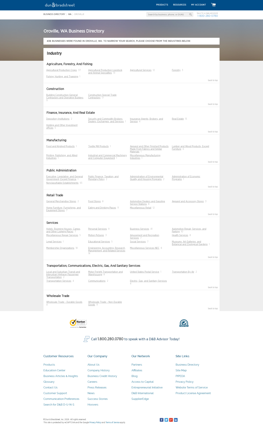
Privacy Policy (185, 381)
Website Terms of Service (192, 387)
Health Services (180, 235)
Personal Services (97, 229)
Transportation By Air (183, 272)
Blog (135, 376)
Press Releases (97, 387)
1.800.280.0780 (110, 339)
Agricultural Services (140, 70)
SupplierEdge (140, 398)
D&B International (143, 393)
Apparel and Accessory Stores (188, 201)
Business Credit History (102, 376)
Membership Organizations (60, 248)
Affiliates (137, 370)
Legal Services (54, 242)
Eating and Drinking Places (102, 208)
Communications (97, 281)
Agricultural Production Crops (61, 70)
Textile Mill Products (98, 146)
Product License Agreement (193, 393)
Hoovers (93, 404)
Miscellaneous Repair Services (62, 235)
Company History (99, 370)
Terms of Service (112, 422)
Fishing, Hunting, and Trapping (62, 77)
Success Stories (98, 398)
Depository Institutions (57, 119)
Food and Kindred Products (60, 146)
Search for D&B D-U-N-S (58, 404)
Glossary (49, 381)
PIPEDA (180, 376)
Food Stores (94, 201)
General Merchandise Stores (61, 201)
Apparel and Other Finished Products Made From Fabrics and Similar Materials (149, 149)
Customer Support (55, 393)
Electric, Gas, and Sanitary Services (148, 281)
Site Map (181, 370)
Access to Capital (143, 381)
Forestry (176, 70)
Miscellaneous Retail (140, 208)
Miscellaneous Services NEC (144, 248)
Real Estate (178, 119)
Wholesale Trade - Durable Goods (64, 302)
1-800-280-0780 (207, 15)
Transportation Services (58, 281)
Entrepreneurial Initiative (147, 387)
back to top (213, 80)
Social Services (138, 242)
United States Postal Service (144, 272)
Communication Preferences (61, 398)
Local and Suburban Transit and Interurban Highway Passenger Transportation (63, 275)
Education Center (54, 370)
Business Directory (187, 364)
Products (49, 364)
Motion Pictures (96, 235)
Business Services (139, 229)
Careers (92, 381)
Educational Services (99, 242)
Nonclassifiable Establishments (62, 183)
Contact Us (50, 387)
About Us (93, 364)
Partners (137, 364)
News (91, 393)
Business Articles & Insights (60, 376)
